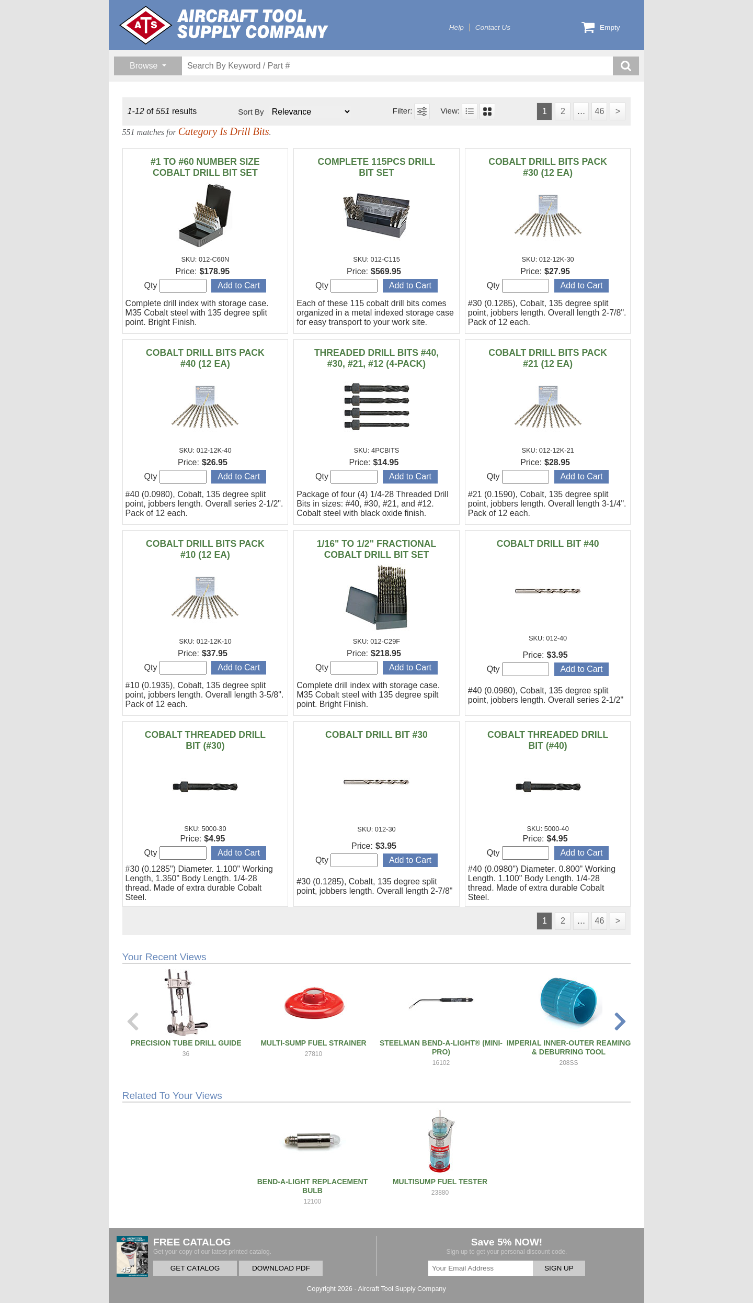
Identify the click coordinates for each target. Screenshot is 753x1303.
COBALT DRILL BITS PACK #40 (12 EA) (205, 358)
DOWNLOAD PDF (281, 1268)
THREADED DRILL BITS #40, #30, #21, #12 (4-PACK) (376, 358)
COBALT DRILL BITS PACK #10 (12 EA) (205, 549)
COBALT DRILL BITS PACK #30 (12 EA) (547, 167)
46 (599, 111)
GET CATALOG (195, 1268)
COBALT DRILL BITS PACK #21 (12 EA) (547, 358)
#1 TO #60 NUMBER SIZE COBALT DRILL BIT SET (205, 167)
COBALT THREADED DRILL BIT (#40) (547, 740)
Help (456, 27)
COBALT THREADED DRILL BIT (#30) (205, 740)
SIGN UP (559, 1268)
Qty (175, 286)
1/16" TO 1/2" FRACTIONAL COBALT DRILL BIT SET (377, 549)
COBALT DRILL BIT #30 (376, 734)
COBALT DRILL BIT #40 (548, 543)
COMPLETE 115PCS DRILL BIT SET (377, 167)
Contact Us (492, 27)
